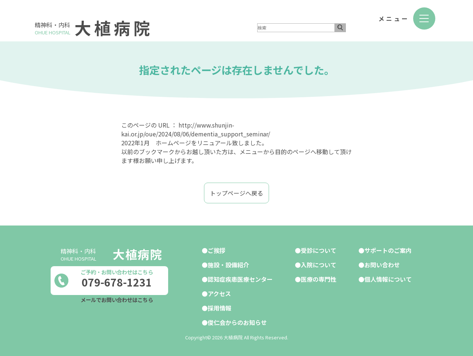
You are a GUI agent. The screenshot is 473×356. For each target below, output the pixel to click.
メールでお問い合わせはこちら (117, 300)
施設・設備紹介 (228, 264)
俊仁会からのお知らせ (237, 322)
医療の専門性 (318, 279)
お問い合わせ (382, 264)
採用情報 (219, 308)
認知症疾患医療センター (240, 279)
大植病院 (114, 28)
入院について (318, 264)
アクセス (219, 293)
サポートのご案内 (388, 250)
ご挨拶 (216, 250)
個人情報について (388, 279)
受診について (318, 250)
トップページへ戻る (236, 193)
